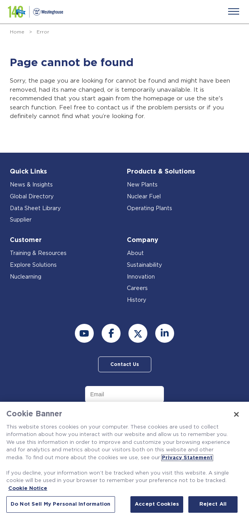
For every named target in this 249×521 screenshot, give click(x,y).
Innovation (141, 277)
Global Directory (32, 197)
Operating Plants (149, 208)
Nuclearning (25, 277)
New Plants (142, 185)
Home (17, 32)
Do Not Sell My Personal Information (61, 504)
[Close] (236, 414)
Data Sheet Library (35, 208)
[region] (124, 461)
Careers (137, 288)
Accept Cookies (157, 504)
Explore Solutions (33, 265)
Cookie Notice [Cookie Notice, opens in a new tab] (27, 488)
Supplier (21, 220)
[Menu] (233, 11)
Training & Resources (38, 253)
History (136, 300)
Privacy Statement (187, 457)
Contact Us (124, 364)
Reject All (213, 504)
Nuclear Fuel (144, 197)
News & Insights (31, 185)
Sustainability (144, 265)
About (135, 253)
